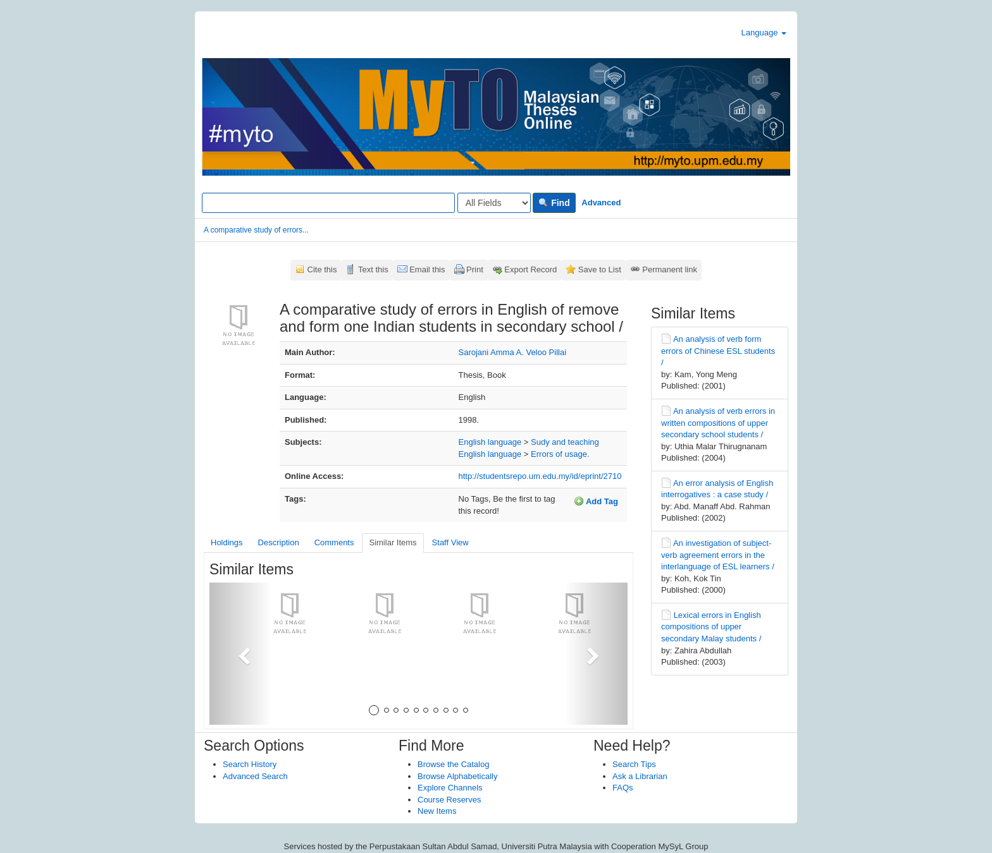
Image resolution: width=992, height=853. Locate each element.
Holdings (227, 542)
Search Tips (634, 764)
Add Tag (596, 501)
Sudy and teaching (565, 442)
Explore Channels (450, 787)
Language (763, 32)
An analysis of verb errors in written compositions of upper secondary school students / (718, 422)
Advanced (601, 202)
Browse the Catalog (453, 764)
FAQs (622, 787)
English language (490, 442)
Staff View (450, 542)
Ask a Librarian (639, 776)
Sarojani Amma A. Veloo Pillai (513, 352)
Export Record (530, 269)
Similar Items (392, 542)
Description (278, 542)
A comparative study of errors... (256, 230)
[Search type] (494, 203)
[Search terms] (328, 203)
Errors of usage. (560, 454)
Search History (249, 764)
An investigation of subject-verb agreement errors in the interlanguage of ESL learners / (717, 554)
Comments (334, 542)
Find (553, 203)
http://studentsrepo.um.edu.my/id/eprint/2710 (540, 476)
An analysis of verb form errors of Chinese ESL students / (718, 350)
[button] (240, 654)
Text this (373, 269)
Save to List (599, 269)
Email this (427, 269)
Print (474, 269)
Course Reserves (449, 799)
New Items (437, 811)
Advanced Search (255, 776)
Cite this (322, 269)
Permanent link (669, 269)
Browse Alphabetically (457, 776)
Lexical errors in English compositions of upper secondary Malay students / (711, 626)
